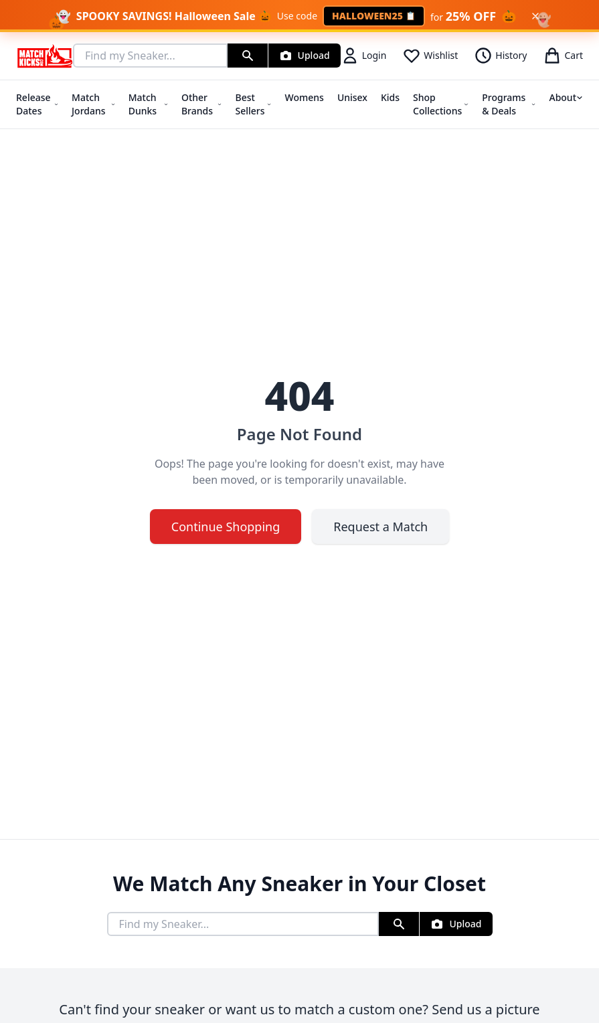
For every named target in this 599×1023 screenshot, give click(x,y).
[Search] (248, 55)
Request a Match (380, 527)
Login (364, 55)
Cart (563, 55)
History (500, 55)
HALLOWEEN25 (374, 15)
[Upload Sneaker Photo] (304, 55)
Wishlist (430, 55)
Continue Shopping (225, 527)
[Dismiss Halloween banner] (535, 16)
